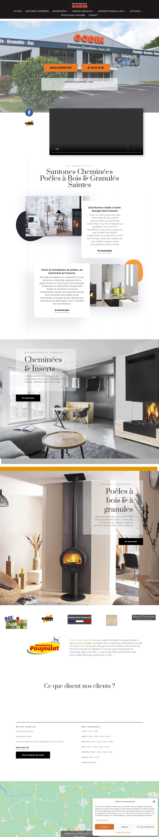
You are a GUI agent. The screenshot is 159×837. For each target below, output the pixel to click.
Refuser (125, 827)
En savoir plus (105, 250)
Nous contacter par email (33, 755)
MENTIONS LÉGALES (124, 832)
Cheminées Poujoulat (81, 640)
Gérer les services (102, 820)
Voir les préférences (145, 827)
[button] (154, 801)
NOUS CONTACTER (60, 67)
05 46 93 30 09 (96, 67)
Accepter (104, 827)
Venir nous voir (22, 747)
